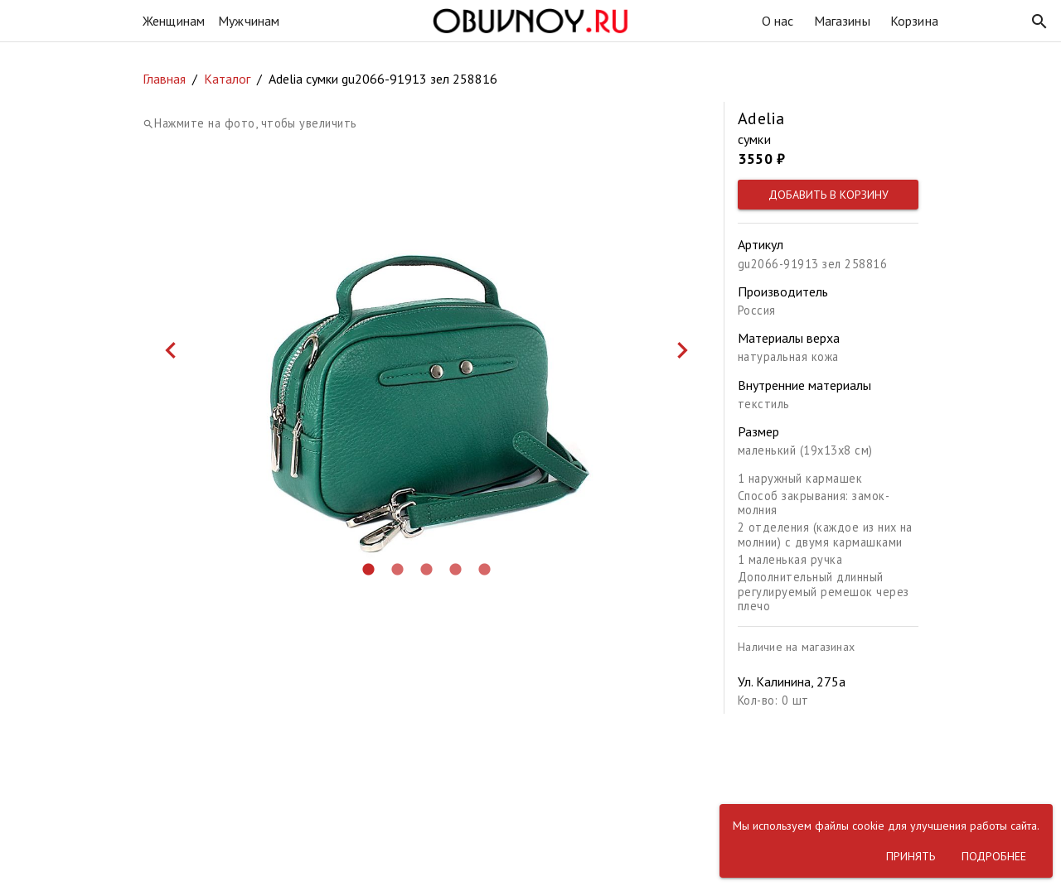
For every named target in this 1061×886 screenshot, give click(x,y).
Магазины (842, 20)
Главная (164, 78)
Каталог (227, 78)
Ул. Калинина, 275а (791, 681)
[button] (1039, 21)
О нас (778, 20)
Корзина (914, 20)
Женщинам (174, 20)
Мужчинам (248, 20)
